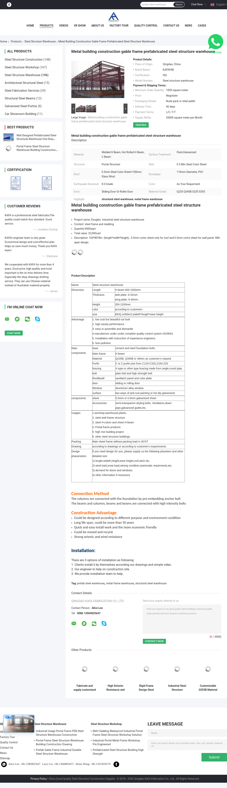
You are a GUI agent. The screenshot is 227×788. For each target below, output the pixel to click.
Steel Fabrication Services (22, 90)
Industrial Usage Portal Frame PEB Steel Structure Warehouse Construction (60, 732)
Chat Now (197, 4)
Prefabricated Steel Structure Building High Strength (118, 751)
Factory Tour (119, 25)
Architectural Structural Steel (24, 83)
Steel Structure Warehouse (40, 41)
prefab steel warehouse (91, 583)
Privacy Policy (38, 778)
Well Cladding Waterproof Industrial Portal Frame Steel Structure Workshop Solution (118, 732)
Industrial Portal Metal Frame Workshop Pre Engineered (116, 742)
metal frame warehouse (120, 583)
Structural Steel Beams (20, 98)
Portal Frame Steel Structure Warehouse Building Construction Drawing (36, 150)
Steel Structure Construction (24, 59)
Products (46, 25)
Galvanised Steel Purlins (21, 106)
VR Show (80, 25)
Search (179, 4)
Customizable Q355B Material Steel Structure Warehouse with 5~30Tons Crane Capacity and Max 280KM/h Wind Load (208, 687)
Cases (202, 25)
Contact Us (171, 25)
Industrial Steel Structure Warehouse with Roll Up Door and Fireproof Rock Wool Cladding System (177, 687)
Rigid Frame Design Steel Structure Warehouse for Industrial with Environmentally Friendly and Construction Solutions (146, 687)
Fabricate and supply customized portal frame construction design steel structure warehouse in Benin (84, 687)
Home (30, 25)
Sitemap (5, 758)
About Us (97, 25)
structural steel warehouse (150, 583)
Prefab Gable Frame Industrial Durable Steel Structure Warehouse (58, 751)
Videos (63, 25)
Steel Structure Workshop (22, 67)
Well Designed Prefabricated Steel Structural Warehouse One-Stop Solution (36, 139)
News (188, 25)
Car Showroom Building (20, 114)
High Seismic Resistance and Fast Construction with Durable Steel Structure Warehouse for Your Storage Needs (115, 687)
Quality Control (146, 25)
